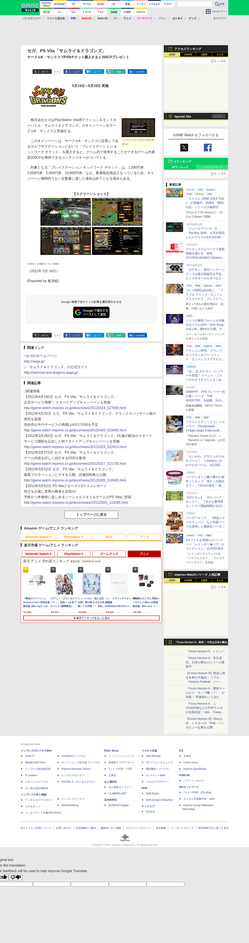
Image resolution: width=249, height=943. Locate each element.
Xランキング (182, 161)
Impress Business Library (75, 768)
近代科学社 (110, 799)
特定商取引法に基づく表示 (213, 827)
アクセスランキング (187, 49)
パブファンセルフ (193, 780)
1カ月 (220, 54)
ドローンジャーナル (36, 781)
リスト (57, 71)
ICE (181, 750)
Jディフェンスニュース (159, 762)
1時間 (172, 54)
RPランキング (180, 167)
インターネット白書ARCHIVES (43, 812)
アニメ (144, 537)
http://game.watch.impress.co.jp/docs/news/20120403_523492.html (75, 430)
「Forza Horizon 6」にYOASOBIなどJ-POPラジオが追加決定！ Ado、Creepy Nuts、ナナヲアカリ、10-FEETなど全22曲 (204, 712)
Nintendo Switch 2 (38, 537)
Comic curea (190, 762)
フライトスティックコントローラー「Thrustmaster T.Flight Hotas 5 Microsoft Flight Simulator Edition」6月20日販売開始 (205, 430)
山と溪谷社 (110, 781)
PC (115, 18)
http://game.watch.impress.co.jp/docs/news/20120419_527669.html (75, 408)
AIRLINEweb (153, 756)
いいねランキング (212, 167)
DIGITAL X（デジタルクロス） (79, 781)
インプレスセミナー (72, 775)
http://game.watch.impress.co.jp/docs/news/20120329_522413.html (75, 447)
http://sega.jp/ (34, 361)
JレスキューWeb (155, 775)
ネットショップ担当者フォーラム (80, 762)
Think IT (29, 756)
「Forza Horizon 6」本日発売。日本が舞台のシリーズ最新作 (205, 662)
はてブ (97, 71)
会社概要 (161, 827)
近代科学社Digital (118, 805)
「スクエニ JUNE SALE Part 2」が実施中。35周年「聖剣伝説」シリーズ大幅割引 (205, 203)
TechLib (150, 811)
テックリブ (148, 806)
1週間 (204, 54)
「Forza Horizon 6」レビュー (205, 651)
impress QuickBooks (195, 768)
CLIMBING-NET (117, 793)
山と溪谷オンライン (120, 787)
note (119, 71)
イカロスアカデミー (157, 781)
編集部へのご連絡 (111, 827)
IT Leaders (31, 775)
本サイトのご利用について (35, 827)
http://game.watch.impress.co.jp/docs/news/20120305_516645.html (75, 480)
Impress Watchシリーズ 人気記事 (197, 574)
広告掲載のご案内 (86, 827)
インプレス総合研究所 (38, 768)
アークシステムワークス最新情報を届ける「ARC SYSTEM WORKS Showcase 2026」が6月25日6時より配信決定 (205, 257)
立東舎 (112, 775)
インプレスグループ (182, 827)
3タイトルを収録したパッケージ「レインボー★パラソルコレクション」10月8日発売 (205, 544)
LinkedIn (140, 71)
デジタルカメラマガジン (39, 799)
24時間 (188, 54)
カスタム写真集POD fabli (198, 798)
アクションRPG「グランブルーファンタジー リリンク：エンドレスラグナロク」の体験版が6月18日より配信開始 (205, 359)
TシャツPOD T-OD (120, 768)
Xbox (109, 537)
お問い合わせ (63, 827)
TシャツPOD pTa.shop (197, 792)
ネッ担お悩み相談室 (36, 788)
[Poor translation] (15, 877)
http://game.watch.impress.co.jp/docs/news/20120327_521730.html (75, 463)
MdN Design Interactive (159, 799)
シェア (76, 71)
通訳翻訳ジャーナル (157, 768)
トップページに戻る (91, 514)
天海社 (187, 756)
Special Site (182, 116)
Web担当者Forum (35, 762)
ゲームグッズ (109, 554)
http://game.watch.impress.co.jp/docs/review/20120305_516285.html (76, 502)
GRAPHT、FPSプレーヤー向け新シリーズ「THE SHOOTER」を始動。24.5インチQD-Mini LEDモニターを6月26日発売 (205, 400)
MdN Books (152, 793)
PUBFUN (184, 775)
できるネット (32, 806)
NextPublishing (70, 805)
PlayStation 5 (73, 537)
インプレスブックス (72, 798)
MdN (144, 788)
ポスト (45, 71)
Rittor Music (111, 750)
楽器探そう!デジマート (121, 762)
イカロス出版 (149, 750)
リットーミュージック (121, 756)
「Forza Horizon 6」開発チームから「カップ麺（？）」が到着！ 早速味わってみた (205, 693)
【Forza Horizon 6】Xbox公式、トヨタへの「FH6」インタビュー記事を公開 (205, 723)
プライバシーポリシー (138, 827)
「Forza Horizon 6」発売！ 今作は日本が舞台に (201, 643)
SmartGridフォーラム (73, 756)
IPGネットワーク (189, 787)
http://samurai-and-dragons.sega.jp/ (51, 372)
